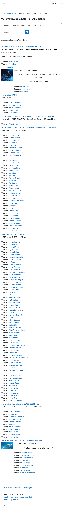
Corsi (3, 13)
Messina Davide (14, 429)
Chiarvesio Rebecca (15, 153)
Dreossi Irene (13, 165)
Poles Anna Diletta (15, 355)
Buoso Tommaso (14, 260)
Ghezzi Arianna (14, 307)
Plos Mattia (12, 353)
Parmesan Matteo (15, 198)
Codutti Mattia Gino (15, 155)
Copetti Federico (14, 275)
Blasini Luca (12, 145)
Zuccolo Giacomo (15, 401)
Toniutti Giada (13, 383)
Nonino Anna (13, 335)
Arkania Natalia (14, 138)
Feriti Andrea (13, 300)
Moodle (15, 506)
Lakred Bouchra (14, 320)
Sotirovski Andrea (15, 223)
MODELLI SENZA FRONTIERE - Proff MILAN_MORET (21, 47)
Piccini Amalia (13, 350)
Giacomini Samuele (15, 310)
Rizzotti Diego (13, 213)
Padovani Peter (14, 340)
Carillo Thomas (14, 267)
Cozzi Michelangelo (15, 280)
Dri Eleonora (12, 292)
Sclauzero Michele (15, 365)
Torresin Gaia (13, 385)
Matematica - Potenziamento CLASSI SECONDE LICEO (22, 404)
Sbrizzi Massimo (14, 363)
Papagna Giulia (14, 193)
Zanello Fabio (13, 231)
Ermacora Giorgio (14, 168)
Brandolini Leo (13, 252)
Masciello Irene (14, 181)
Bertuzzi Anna (13, 247)
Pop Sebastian (13, 360)
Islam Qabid (12, 173)
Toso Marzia (13, 113)
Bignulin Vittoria (14, 250)
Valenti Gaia (12, 390)
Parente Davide (14, 196)
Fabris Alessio (13, 170)
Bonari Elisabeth (14, 150)
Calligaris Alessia (14, 265)
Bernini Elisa (13, 245)
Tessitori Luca (13, 380)
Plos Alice (12, 206)
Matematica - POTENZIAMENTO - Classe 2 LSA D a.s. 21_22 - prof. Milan (28, 116)
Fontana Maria (26, 453)
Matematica (11, 13)
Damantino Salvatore (16, 417)
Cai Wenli (11, 262)
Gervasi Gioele (13, 305)
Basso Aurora (13, 140)
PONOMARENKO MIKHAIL (18, 358)
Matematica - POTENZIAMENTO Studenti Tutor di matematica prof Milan (29, 128)
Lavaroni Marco (14, 323)
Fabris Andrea (13, 295)
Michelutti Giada (14, 328)
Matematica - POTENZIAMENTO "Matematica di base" (21, 440)
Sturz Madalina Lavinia (16, 378)
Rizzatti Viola (13, 211)
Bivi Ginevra (12, 143)
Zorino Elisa (12, 398)
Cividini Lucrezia (14, 270)
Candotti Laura (13, 414)
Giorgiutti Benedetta (15, 315)
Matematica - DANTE (9, 95)
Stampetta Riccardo (15, 370)
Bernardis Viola (14, 242)
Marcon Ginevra (14, 178)
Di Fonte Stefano (14, 285)
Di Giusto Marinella (15, 287)
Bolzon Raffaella (14, 103)
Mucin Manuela (14, 333)
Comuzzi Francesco (15, 158)
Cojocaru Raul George (16, 272)
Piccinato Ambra (14, 348)
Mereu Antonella (14, 108)
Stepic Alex (12, 373)
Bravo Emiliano (14, 255)
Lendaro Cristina (14, 422)
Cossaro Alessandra (15, 277)
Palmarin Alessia (14, 434)
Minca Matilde (13, 188)
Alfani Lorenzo (13, 135)
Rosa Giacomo (13, 216)
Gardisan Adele (14, 302)
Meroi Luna (12, 183)
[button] (53, 3)
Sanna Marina (26, 92)
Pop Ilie (11, 208)
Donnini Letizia (13, 290)
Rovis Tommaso (14, 218)
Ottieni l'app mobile (11, 500)
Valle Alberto (13, 393)
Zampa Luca (13, 228)
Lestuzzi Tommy (14, 325)
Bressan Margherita (15, 257)
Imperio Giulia (13, 318)
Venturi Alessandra (28, 473)
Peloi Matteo (13, 343)
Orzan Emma (13, 338)
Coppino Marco (14, 160)
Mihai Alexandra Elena (16, 330)
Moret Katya (12, 64)
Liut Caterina (13, 175)
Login (61, 3)
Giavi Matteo (13, 312)
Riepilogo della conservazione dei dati (18, 497)
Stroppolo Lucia (14, 375)
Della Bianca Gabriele (16, 163)
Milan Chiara (13, 62)
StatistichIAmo (7, 68)
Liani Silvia (12, 424)
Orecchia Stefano (14, 191)
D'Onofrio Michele (15, 282)
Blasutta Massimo (15, 148)
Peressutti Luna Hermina (17, 345)
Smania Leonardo (15, 221)
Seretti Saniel (13, 368)
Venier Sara (12, 395)
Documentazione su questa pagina (19, 488)
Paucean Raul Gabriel (16, 201)
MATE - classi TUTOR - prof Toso (13, 234)
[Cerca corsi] (13, 32)
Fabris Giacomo (14, 297)
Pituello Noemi (13, 203)
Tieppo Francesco (15, 226)
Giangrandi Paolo (14, 105)
